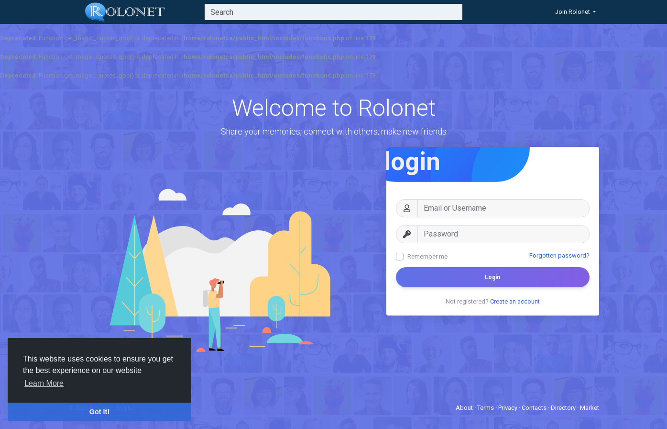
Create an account (515, 301)
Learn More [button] (44, 383)
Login (492, 277)
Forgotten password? (559, 255)
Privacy (508, 407)
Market (589, 407)
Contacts (535, 407)
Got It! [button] (99, 412)
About (465, 407)
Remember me (427, 256)
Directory (564, 407)
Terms (486, 407)
